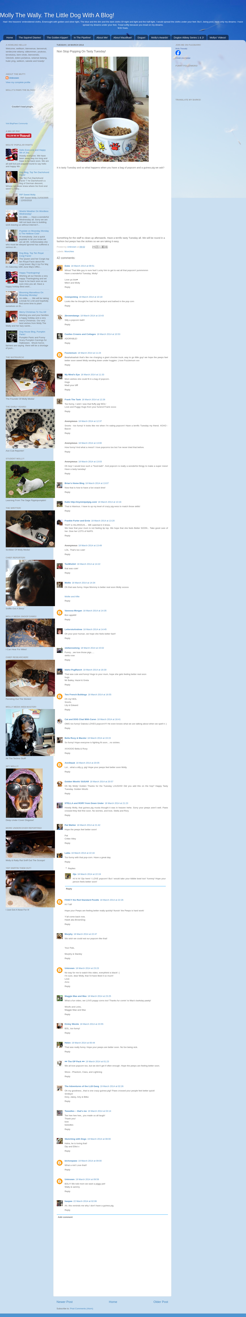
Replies (71, 868)
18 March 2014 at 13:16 (109, 502)
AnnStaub (70, 763)
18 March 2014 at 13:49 (90, 545)
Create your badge (182, 58)
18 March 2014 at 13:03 (90, 461)
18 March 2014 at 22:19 (89, 874)
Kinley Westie (72, 1024)
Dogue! (141, 37)
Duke (67, 266)
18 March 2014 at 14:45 (95, 629)
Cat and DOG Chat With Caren (80, 719)
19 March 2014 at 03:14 (99, 1111)
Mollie (68, 583)
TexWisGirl (70, 564)
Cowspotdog (71, 297)
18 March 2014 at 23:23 (87, 968)
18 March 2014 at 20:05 (88, 763)
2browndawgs (72, 315)
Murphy (69, 934)
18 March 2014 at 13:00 (90, 443)
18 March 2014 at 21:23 (116, 803)
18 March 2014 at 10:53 (108, 334)
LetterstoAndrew (73, 629)
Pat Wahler (70, 825)
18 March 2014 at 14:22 (88, 564)
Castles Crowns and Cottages (80, 334)
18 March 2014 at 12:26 (93, 399)
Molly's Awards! (159, 37)
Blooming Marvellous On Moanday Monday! (31, 293)
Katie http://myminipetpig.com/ (81, 502)
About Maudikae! (122, 37)
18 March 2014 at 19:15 (99, 738)
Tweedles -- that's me (76, 1111)
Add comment (65, 1217)
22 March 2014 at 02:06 (85, 1201)
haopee (68, 1201)
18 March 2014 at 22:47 (85, 934)
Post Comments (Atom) (81, 1308)
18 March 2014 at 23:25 (99, 996)
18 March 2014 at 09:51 (82, 266)
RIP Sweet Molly (27, 194)
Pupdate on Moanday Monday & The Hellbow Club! (34, 232)
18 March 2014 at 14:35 (95, 610)
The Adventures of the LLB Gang (82, 1086)
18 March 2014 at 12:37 (90, 421)
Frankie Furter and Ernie (77, 520)
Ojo (75, 874)
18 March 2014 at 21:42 (88, 825)
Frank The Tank (73, 399)
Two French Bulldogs (76, 694)
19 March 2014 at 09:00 (90, 1161)
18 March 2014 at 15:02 (92, 648)
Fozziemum (71, 353)
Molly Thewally (181, 49)
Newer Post (65, 1302)
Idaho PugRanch (73, 670)
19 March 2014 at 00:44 (83, 1043)
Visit (17, 123)
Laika (67, 853)
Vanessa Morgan (73, 610)
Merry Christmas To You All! (32, 312)
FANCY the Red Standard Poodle (82, 900)
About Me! (102, 37)
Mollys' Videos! (218, 37)
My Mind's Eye (72, 374)
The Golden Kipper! (57, 37)
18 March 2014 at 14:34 (83, 583)
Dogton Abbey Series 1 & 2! (189, 37)
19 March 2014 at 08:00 (99, 1139)
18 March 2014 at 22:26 (111, 900)
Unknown (72, 247)
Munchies (69, 251)
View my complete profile (18, 82)
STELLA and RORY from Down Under (84, 803)
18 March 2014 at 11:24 (89, 353)
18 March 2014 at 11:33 (92, 374)
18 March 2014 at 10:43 (92, 315)
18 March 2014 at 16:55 (99, 694)
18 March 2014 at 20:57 (101, 781)
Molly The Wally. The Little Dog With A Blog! (57, 15)
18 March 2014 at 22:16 (83, 853)
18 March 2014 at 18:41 (109, 719)
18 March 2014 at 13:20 (103, 520)
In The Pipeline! (82, 37)
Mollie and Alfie (72, 596)
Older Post (161, 1302)
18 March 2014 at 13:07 (97, 483)
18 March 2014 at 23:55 (91, 1024)
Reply (67, 287)
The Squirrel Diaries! (30, 37)
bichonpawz (71, 1161)
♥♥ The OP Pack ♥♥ (75, 1061)
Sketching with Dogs (75, 1139)
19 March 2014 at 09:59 (87, 1179)
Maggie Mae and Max (76, 996)
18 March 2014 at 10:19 (90, 297)
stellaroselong (72, 648)
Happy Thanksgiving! (29, 273)
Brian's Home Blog (74, 483)
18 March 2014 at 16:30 (95, 670)
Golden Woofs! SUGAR (77, 781)
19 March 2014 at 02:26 (111, 1086)
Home (9, 37)
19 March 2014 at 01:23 (97, 1061)
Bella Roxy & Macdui (75, 738)
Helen (68, 1043)
